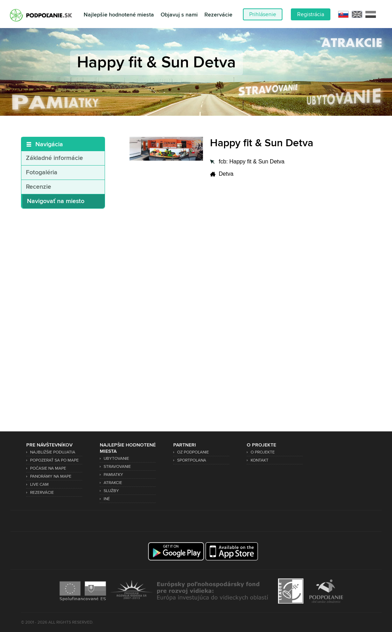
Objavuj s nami (179, 15)
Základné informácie (54, 158)
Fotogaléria (41, 172)
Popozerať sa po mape (54, 460)
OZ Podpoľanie (193, 452)
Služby (111, 490)
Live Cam (39, 484)
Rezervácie (218, 15)
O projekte (263, 452)
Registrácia (310, 14)
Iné (107, 499)
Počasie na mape (48, 468)
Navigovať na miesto (55, 201)
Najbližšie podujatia (52, 452)
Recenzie (38, 187)
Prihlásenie (262, 14)
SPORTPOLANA (191, 460)
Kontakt (259, 460)
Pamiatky (113, 474)
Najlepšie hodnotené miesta (119, 15)
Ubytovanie (116, 458)
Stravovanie (117, 466)
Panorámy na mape (50, 476)
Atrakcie (113, 482)
